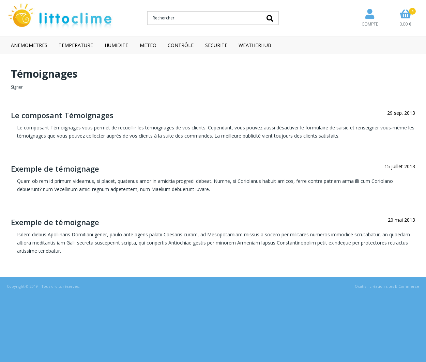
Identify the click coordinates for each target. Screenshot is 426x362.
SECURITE (216, 45)
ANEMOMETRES (29, 45)
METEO (148, 45)
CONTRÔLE (181, 45)
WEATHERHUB (255, 45)
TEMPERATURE (76, 45)
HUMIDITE (116, 45)
